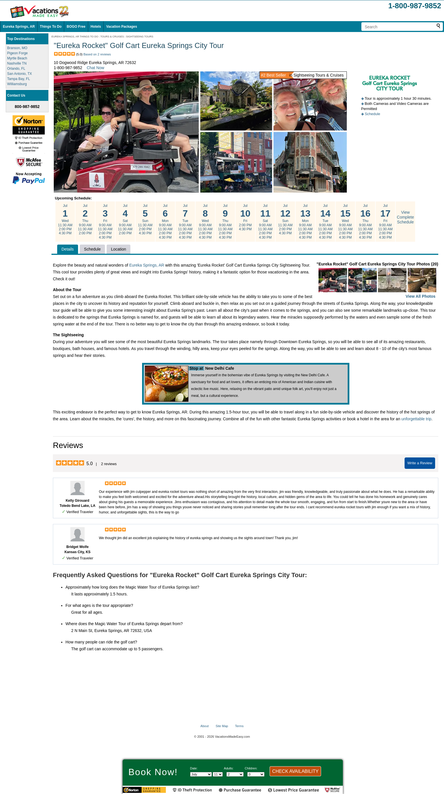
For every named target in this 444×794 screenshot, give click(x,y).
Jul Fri (105, 221)
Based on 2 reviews (97, 54)
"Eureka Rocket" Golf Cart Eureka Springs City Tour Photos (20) (377, 281)
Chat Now (95, 67)
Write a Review (419, 463)
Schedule (372, 114)
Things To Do (51, 27)
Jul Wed (65, 219)
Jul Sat (125, 219)
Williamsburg (17, 84)
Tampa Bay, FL (18, 79)
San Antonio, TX (19, 74)
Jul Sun (145, 219)
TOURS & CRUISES (112, 36)
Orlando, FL (16, 69)
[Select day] (218, 774)
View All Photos (420, 296)
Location (118, 249)
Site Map (222, 726)
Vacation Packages (121, 27)
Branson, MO (17, 48)
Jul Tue (185, 221)
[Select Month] (201, 774)
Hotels (96, 27)
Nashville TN (17, 63)
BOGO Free (76, 27)
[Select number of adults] (235, 774)
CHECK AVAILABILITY (295, 771)
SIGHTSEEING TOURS (139, 36)
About (204, 726)
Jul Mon (165, 221)
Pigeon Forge (17, 53)
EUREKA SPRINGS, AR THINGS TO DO (74, 36)
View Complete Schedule (405, 217)
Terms (239, 726)
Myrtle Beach (17, 58)
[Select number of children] (255, 774)
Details (67, 249)
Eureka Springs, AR (19, 27)
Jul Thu (85, 219)
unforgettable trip (416, 419)
